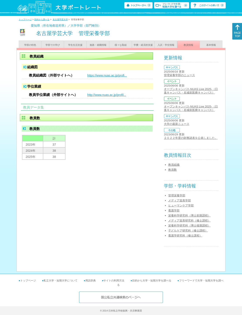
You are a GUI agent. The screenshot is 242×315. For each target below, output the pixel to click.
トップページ (25, 19)
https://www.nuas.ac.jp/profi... (107, 75)
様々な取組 (121, 45)
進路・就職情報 (98, 45)
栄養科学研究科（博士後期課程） (189, 225)
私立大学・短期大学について (60, 280)
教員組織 (174, 164)
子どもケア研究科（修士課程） (188, 230)
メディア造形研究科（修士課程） (189, 220)
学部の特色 (30, 45)
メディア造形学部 (179, 200)
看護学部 (174, 210)
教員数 (172, 169)
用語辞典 (90, 280)
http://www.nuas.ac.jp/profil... (106, 95)
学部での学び (52, 45)
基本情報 (211, 45)
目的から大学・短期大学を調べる (151, 280)
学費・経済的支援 (143, 45)
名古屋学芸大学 (60, 19)
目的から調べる (41, 19)
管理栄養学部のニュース (179, 75)
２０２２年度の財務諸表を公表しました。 (191, 138)
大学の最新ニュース (176, 124)
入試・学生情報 (166, 45)
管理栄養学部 (176, 195)
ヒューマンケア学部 (181, 205)
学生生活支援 (75, 45)
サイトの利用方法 (113, 280)
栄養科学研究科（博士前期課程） (189, 215)
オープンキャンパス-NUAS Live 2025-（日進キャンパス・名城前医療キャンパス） (191, 90)
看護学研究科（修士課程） (185, 235)
